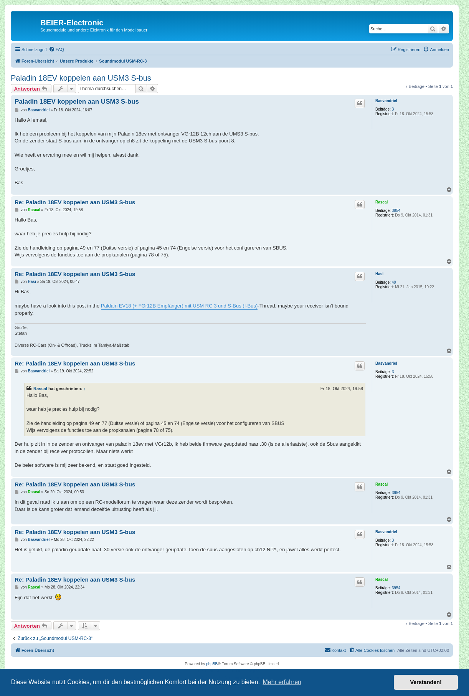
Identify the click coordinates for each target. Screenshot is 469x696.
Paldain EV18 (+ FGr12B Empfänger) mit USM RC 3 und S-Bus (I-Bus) (179, 306)
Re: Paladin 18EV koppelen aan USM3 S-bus (75, 202)
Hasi (379, 274)
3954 (396, 210)
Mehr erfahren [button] (282, 682)
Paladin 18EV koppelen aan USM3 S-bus (81, 78)
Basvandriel (386, 101)
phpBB (212, 664)
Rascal (381, 202)
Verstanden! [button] (426, 682)
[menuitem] (56, 49)
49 (394, 282)
